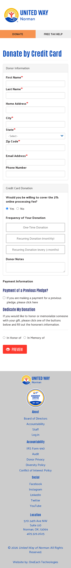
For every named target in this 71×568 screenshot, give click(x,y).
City (8, 118)
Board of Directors (35, 418)
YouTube (35, 505)
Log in (35, 434)
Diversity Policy (35, 464)
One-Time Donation (33, 227)
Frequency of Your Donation (25, 218)
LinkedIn (35, 494)
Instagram (35, 489)
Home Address (16, 103)
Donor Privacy (35, 459)
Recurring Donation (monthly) (33, 238)
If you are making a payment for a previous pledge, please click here (32, 300)
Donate (17, 34)
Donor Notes (15, 259)
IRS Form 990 (36, 448)
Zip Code (12, 141)
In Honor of (12, 338)
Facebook (35, 484)
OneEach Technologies (43, 562)
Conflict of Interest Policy (35, 470)
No (20, 209)
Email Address (16, 156)
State (10, 130)
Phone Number (16, 167)
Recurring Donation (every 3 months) (33, 249)
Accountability (36, 424)
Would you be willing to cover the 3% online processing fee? (32, 199)
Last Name (13, 89)
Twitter (35, 500)
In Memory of (33, 338)
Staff (35, 429)
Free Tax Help (53, 34)
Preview (14, 349)
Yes (10, 209)
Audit (35, 454)
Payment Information (18, 281)
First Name (13, 77)
